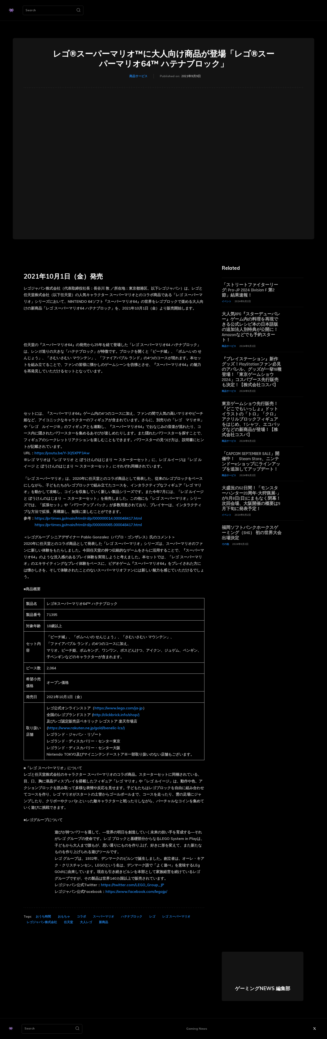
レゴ (152, 916)
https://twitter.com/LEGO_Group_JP (132, 885)
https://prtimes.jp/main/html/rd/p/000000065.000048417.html (88, 524)
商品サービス (138, 76)
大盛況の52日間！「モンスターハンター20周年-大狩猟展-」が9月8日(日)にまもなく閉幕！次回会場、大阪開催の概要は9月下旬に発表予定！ (251, 498)
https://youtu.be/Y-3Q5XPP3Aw (62, 453)
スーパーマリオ (103, 916)
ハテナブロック (131, 916)
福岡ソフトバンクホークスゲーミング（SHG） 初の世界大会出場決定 (252, 533)
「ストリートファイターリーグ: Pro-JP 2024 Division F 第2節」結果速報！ (250, 290)
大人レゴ (86, 922)
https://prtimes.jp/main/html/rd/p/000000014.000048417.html (88, 518)
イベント (226, 301)
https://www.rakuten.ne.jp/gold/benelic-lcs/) (86, 728)
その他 (225, 544)
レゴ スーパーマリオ (176, 916)
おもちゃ (64, 916)
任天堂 (68, 922)
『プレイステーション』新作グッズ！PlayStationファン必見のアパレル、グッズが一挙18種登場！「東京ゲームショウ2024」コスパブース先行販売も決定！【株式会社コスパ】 (252, 372)
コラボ (81, 916)
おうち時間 (43, 916)
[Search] (78, 10)
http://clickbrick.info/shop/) (116, 714)
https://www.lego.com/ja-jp (118, 708)
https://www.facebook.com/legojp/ (136, 891)
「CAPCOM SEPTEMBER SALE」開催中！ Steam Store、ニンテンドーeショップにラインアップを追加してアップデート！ (251, 461)
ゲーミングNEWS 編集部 (262, 988)
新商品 (103, 922)
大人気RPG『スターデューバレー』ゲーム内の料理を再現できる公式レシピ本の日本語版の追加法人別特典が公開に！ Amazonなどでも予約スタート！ (251, 327)
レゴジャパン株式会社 (42, 922)
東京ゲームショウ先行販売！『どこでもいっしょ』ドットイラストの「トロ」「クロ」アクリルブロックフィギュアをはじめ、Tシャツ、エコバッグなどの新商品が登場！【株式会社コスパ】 (251, 419)
